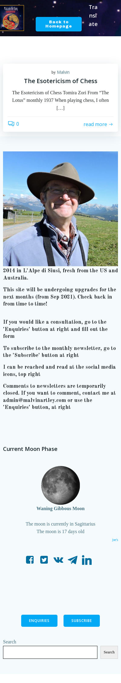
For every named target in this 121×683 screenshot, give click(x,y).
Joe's (115, 540)
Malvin (63, 72)
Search (9, 641)
